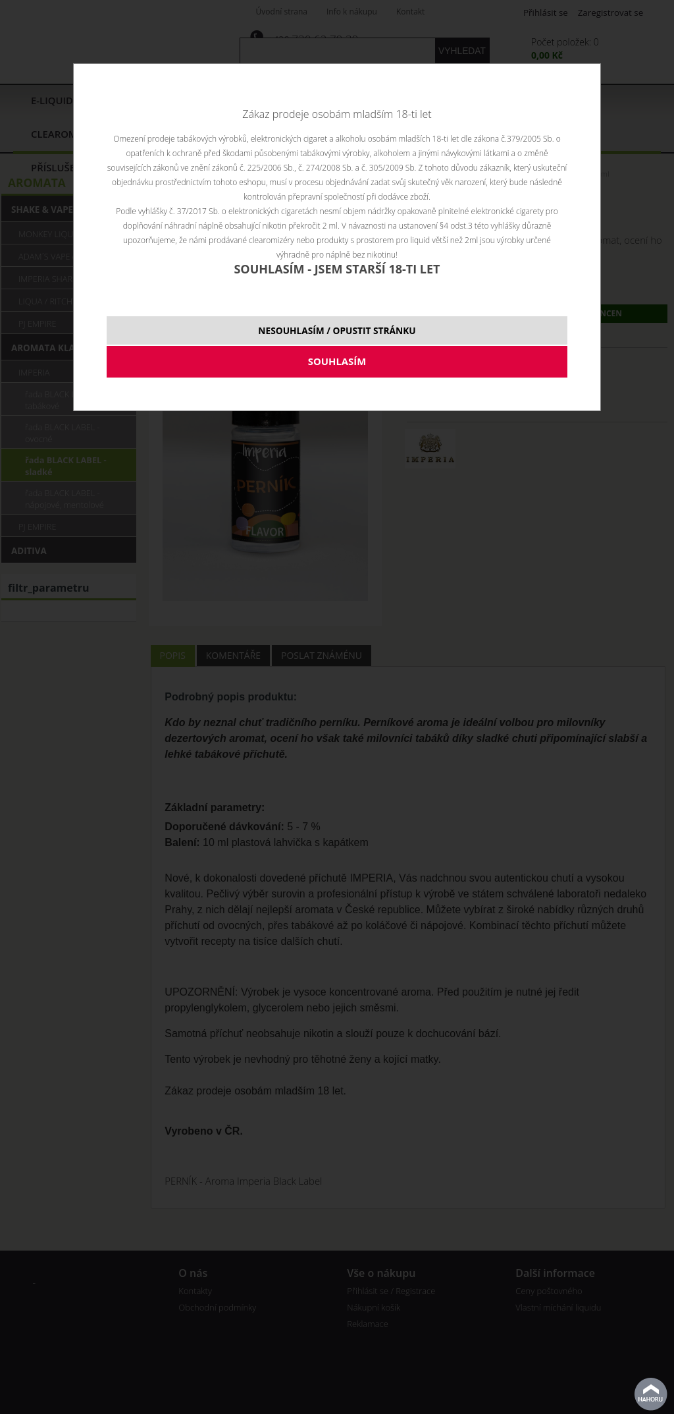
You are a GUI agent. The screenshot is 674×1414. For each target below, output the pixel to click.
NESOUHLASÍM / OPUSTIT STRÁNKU (336, 330)
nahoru (651, 1394)
